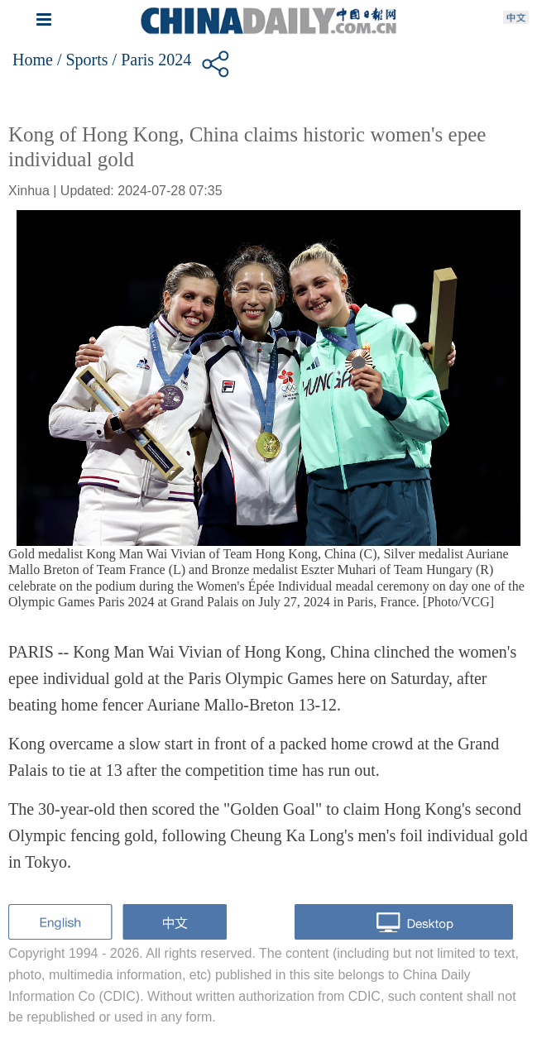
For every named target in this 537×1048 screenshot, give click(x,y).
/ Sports (82, 59)
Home (32, 59)
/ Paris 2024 (152, 59)
